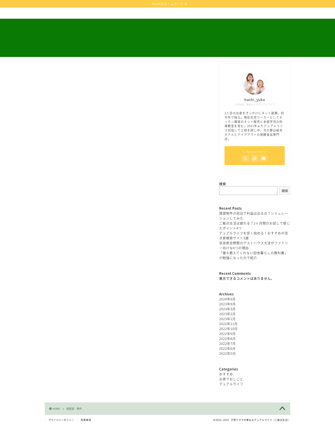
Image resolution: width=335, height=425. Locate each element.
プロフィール (147, 13)
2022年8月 (227, 338)
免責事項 (86, 420)
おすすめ (226, 373)
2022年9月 (227, 333)
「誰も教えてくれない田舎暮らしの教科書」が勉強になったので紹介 (253, 255)
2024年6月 (227, 298)
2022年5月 (227, 353)
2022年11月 (228, 323)
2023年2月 (227, 313)
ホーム (55, 13)
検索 (222, 183)
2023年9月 (227, 303)
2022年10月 (228, 328)
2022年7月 (227, 343)
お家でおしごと (115, 13)
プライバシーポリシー (61, 420)
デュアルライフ (82, 13)
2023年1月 (227, 318)
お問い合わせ (178, 13)
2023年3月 (227, 308)
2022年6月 (227, 348)
